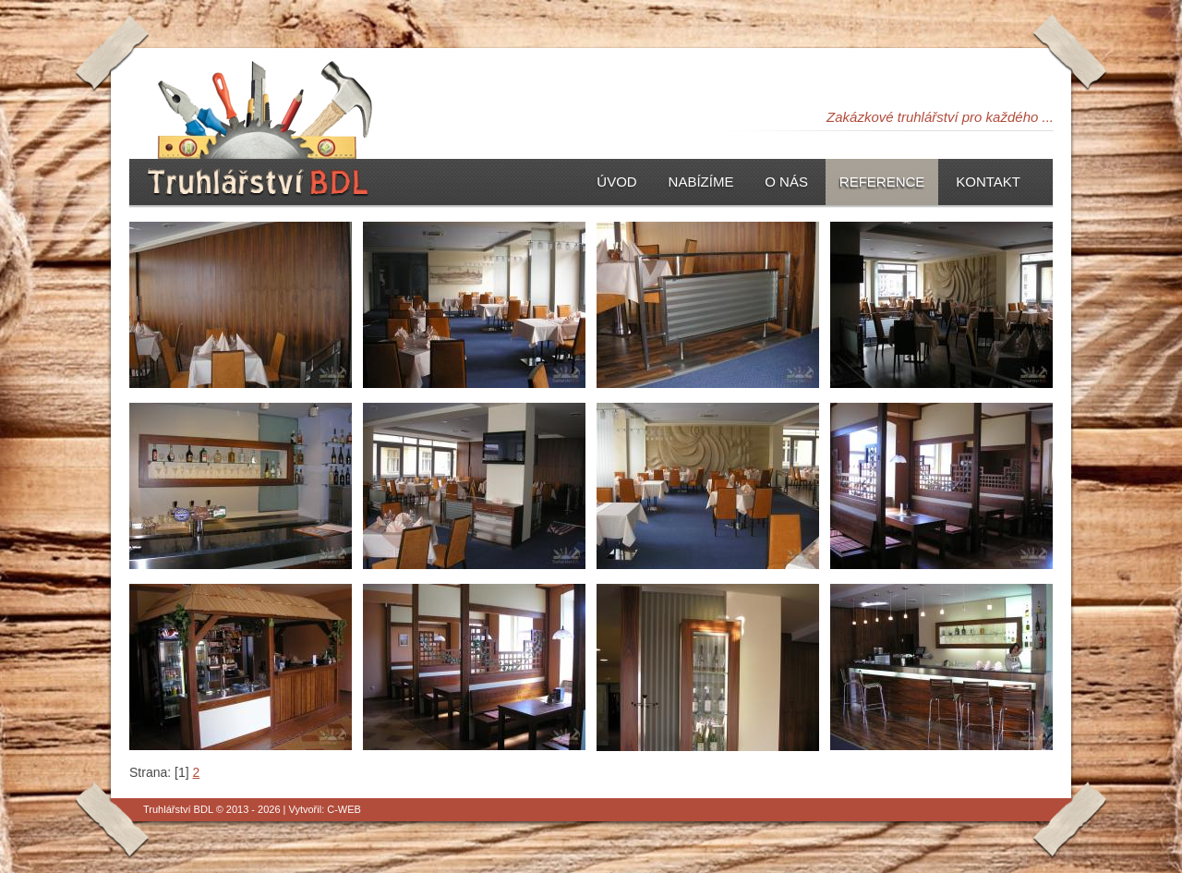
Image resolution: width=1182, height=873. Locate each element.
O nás (786, 181)
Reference (882, 181)
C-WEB (344, 809)
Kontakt (988, 181)
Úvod (616, 181)
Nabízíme (701, 181)
